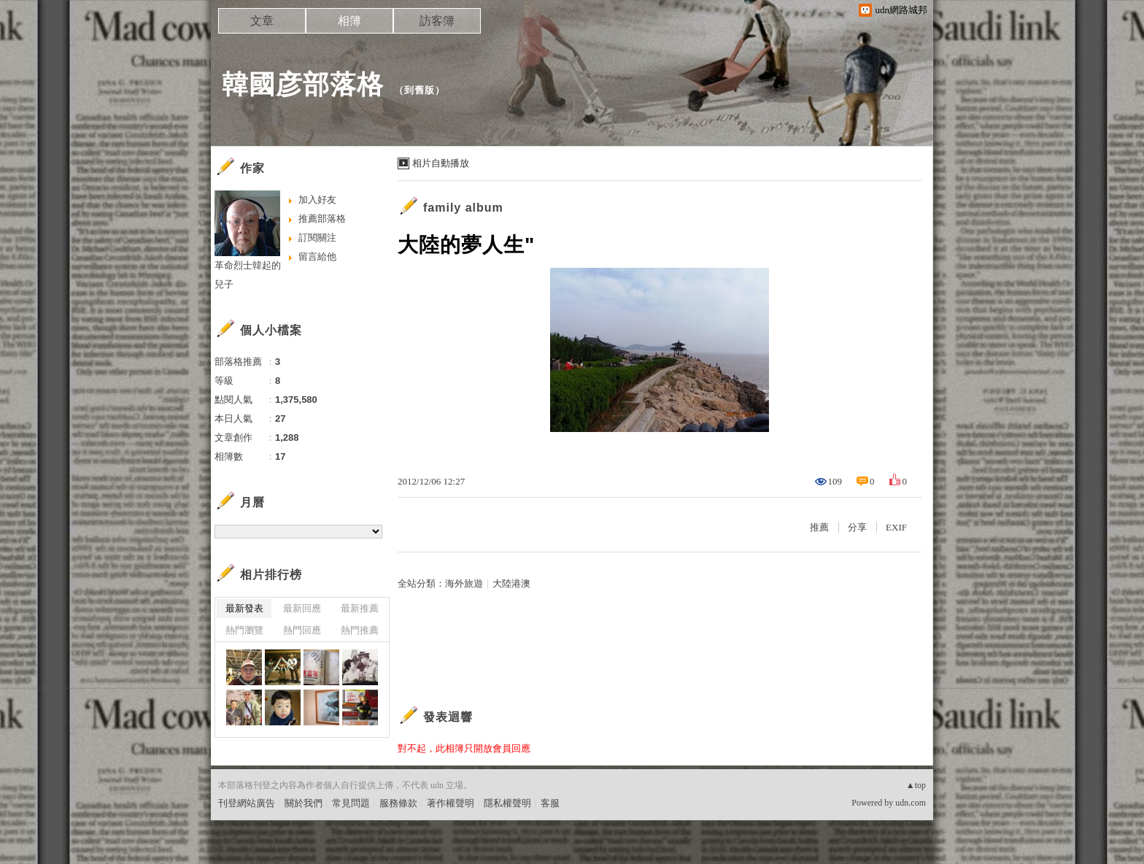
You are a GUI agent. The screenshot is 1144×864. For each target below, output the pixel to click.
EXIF (896, 527)
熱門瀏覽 (244, 630)
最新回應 (302, 608)
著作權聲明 (450, 803)
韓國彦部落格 (303, 84)
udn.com (910, 803)
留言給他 (317, 256)
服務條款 (398, 803)
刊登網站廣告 (246, 803)
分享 (857, 527)
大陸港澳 (511, 583)
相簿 (349, 21)
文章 (262, 21)
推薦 (819, 527)
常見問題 (351, 803)
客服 (550, 803)
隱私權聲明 (507, 803)
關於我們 (303, 803)
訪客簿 (437, 21)
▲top (916, 785)
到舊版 (419, 90)
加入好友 (317, 199)
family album (463, 207)
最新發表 (244, 608)
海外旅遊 (464, 583)
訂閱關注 (317, 237)
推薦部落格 (322, 218)
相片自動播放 (440, 163)
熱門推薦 (360, 630)
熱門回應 (302, 630)
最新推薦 (360, 608)
